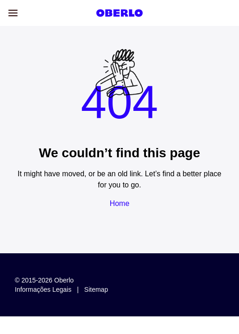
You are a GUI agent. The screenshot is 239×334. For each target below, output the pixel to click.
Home (120, 203)
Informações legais (43, 289)
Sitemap (96, 289)
